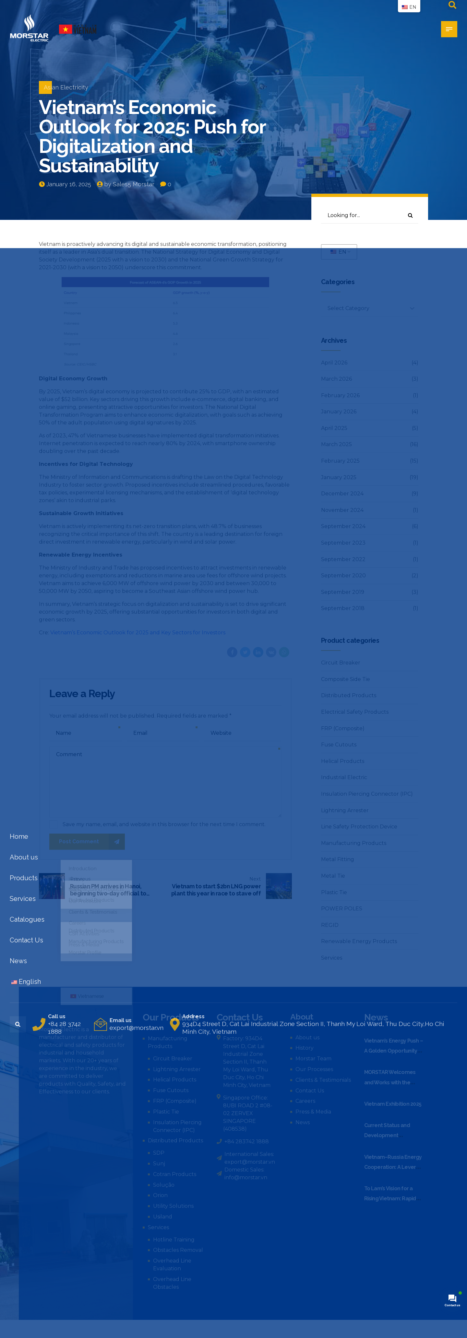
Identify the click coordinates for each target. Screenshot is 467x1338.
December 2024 (342, 493)
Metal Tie (333, 876)
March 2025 (336, 444)
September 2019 (342, 592)
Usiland (162, 1217)
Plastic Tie (334, 892)
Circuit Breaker (340, 663)
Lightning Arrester (345, 810)
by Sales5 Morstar (129, 184)
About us (307, 1037)
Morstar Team (313, 1058)
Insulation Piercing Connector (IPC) (367, 794)
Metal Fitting (337, 859)
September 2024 (343, 526)
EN (338, 252)
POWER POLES (341, 908)
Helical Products (342, 761)
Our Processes (314, 1069)
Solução (163, 1185)
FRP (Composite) (343, 728)
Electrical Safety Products (355, 712)
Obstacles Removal (178, 1250)
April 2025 (334, 428)
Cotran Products (174, 1174)
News (302, 1122)
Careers (305, 1101)
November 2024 (342, 510)
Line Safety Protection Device (359, 827)
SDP (158, 1153)
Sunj (159, 1163)
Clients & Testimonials (323, 1080)
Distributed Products (348, 695)
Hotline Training (174, 1240)
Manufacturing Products (353, 843)
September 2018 (343, 608)
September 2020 (343, 575)
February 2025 (340, 461)
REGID (330, 925)
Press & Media (313, 1112)
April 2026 (334, 363)
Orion (160, 1195)
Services (331, 958)
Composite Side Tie (345, 679)
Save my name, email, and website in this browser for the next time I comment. (164, 824)
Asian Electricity (66, 87)
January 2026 (338, 412)
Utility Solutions (173, 1206)
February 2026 (340, 395)
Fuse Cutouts (338, 745)
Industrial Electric (344, 777)
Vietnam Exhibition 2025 (393, 1104)
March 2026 (336, 379)
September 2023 (343, 543)
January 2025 (338, 477)
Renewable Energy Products (359, 941)
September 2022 (343, 559)
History (304, 1048)
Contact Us (309, 1091)
